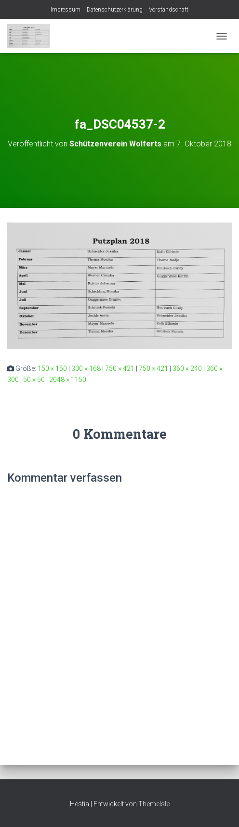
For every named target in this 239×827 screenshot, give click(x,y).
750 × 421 (119, 368)
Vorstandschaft (168, 9)
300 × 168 (86, 368)
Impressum (65, 9)
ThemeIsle (154, 804)
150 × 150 (52, 368)
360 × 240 (187, 368)
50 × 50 (34, 379)
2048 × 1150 (67, 379)
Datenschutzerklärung (115, 9)
